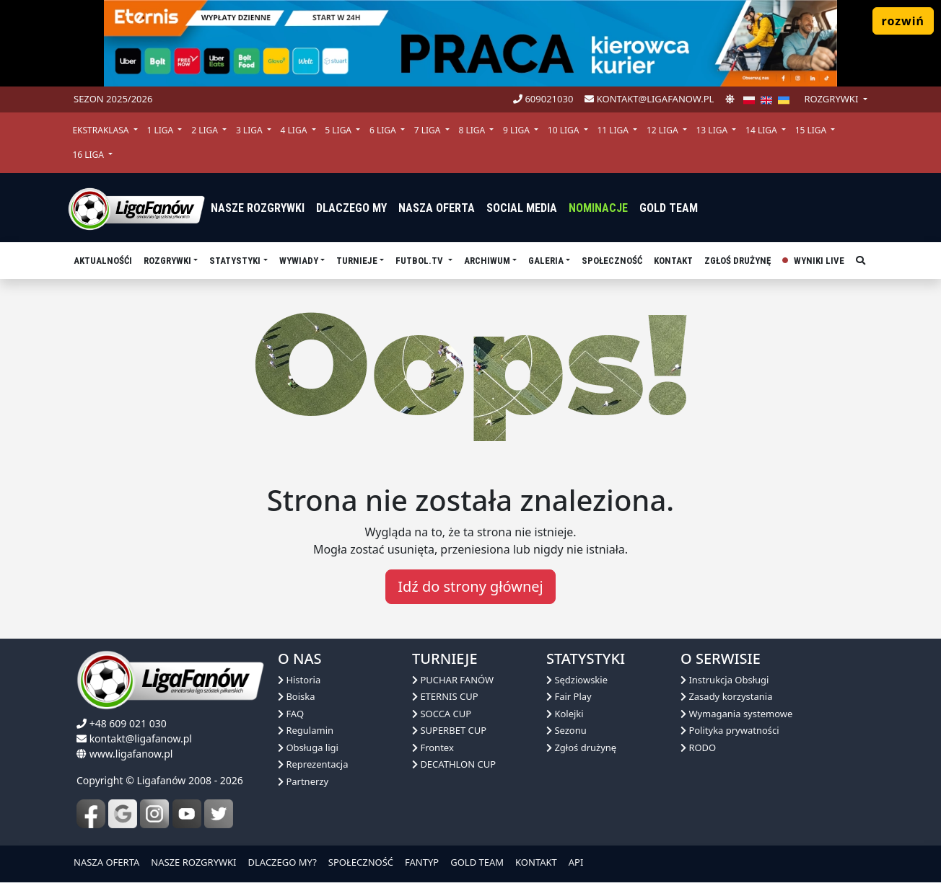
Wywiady (298, 260)
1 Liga (160, 130)
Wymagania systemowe (736, 713)
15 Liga (812, 130)
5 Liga (339, 130)
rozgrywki (832, 98)
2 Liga (205, 130)
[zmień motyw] (729, 99)
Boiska (296, 696)
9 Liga (517, 130)
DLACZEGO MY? (282, 862)
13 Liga (713, 130)
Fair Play (569, 696)
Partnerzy (303, 781)
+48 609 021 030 (128, 723)
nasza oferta (436, 208)
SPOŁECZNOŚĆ (360, 862)
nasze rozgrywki (258, 208)
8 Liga (472, 130)
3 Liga (250, 130)
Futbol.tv (420, 260)
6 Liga (383, 130)
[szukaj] (860, 261)
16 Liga (89, 154)
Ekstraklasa (101, 130)
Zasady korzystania (726, 696)
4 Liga (295, 130)
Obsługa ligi (308, 747)
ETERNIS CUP (445, 696)
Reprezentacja (313, 764)
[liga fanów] (136, 208)
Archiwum (487, 260)
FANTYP (422, 862)
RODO (698, 747)
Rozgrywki (167, 260)
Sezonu (566, 730)
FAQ (291, 713)
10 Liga (565, 130)
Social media (521, 208)
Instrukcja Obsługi (724, 679)
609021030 (543, 98)
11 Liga (614, 130)
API (576, 862)
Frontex (433, 747)
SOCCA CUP (441, 713)
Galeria (546, 260)
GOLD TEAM (477, 862)
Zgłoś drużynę (737, 260)
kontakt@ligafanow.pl (649, 98)
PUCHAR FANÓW (453, 679)
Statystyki (235, 260)
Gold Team (668, 208)
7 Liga (428, 130)
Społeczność (612, 260)
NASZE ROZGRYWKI (193, 862)
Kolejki (565, 713)
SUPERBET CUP (449, 730)
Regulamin (305, 730)
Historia (299, 679)
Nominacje (598, 208)
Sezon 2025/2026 (113, 98)
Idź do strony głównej (470, 586)
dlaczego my (351, 208)
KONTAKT (536, 862)
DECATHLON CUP (454, 764)
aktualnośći (103, 260)
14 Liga (762, 130)
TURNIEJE (356, 260)
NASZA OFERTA (106, 862)
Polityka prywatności (729, 730)
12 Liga (663, 130)
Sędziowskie (577, 679)
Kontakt (673, 260)
